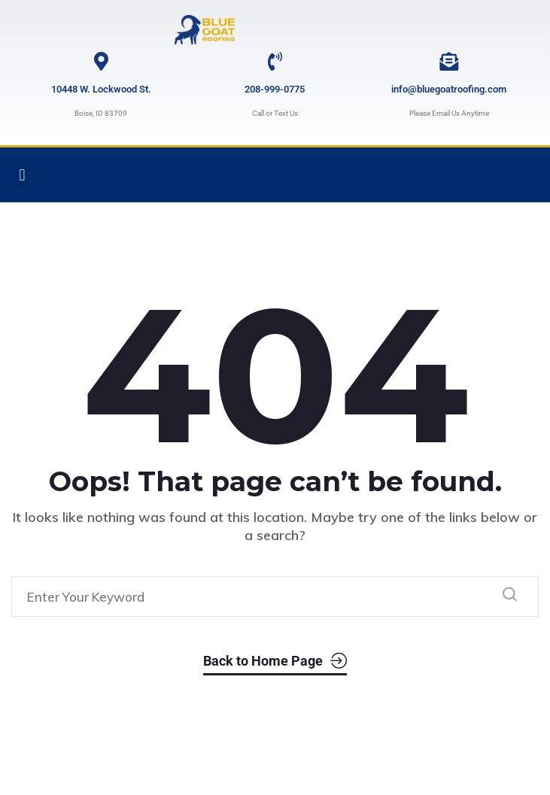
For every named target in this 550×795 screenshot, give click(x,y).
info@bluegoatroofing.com (448, 89)
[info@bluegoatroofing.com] (448, 61)
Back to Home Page (275, 659)
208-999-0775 (275, 89)
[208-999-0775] (275, 61)
